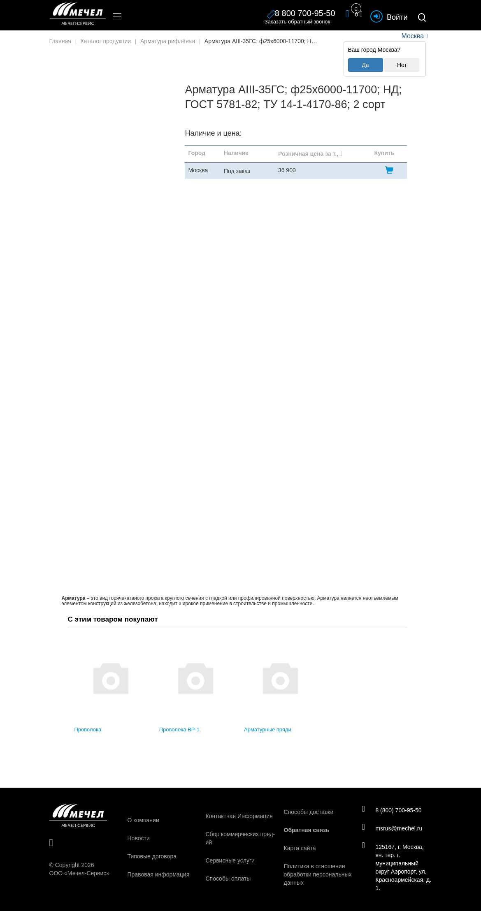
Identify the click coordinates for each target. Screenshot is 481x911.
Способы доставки (309, 812)
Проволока (88, 729)
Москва (413, 35)
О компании (143, 820)
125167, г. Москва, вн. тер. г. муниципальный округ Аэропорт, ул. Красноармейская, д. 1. (395, 867)
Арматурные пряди (267, 729)
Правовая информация (159, 874)
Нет (402, 65)
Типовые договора (152, 856)
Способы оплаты (228, 878)
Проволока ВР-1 (179, 729)
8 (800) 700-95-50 (392, 810)
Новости (139, 838)
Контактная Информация (239, 816)
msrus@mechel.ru (392, 828)
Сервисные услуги (230, 860)
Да (365, 65)
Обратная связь (307, 830)
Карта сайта (300, 848)
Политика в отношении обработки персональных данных (318, 874)
